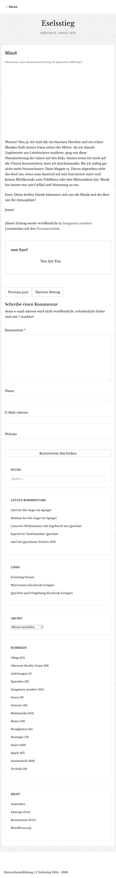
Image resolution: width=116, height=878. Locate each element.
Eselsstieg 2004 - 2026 (53, 872)
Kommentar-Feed (22, 819)
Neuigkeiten (19, 729)
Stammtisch (18, 760)
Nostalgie (17, 737)
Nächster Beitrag (47, 292)
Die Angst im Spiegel (35, 510)
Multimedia (18, 713)
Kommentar (15, 330)
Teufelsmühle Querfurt (41, 533)
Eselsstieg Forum (22, 577)
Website (11, 434)
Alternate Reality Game (26, 665)
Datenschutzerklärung (18, 872)
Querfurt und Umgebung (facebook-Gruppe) (40, 593)
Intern (15, 697)
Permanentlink (48, 228)
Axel (79, 62)
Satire (14, 745)
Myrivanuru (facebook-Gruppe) (31, 585)
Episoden (17, 681)
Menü (13, 6)
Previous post (18, 292)
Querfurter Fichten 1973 (38, 541)
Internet (16, 705)
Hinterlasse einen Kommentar (23, 62)
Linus (14, 526)
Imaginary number (77, 223)
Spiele (15, 752)
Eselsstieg (58, 23)
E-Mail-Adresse (16, 412)
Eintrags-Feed (20, 812)
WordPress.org (20, 827)
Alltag (14, 657)
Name (9, 391)
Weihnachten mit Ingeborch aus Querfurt (51, 526)
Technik (16, 768)
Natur (14, 721)
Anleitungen (19, 673)
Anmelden (17, 804)
